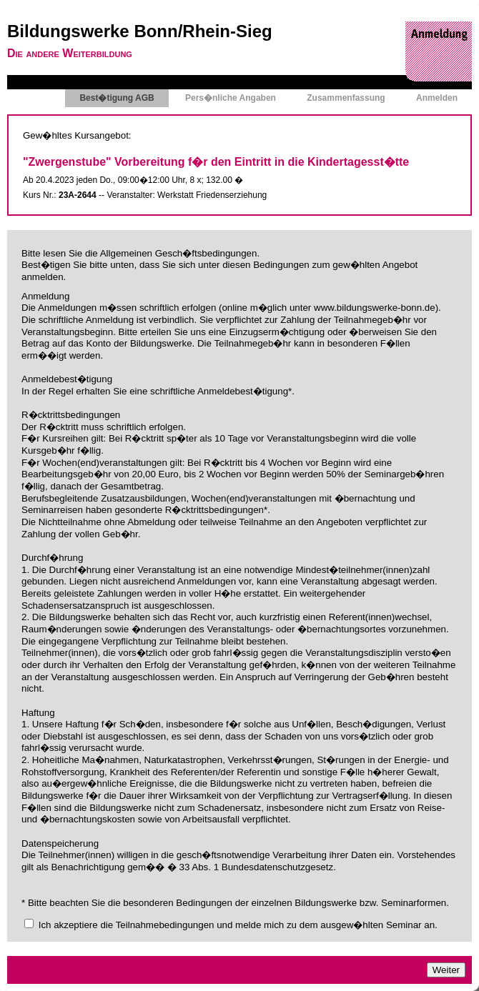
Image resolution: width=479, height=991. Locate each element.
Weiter (446, 970)
